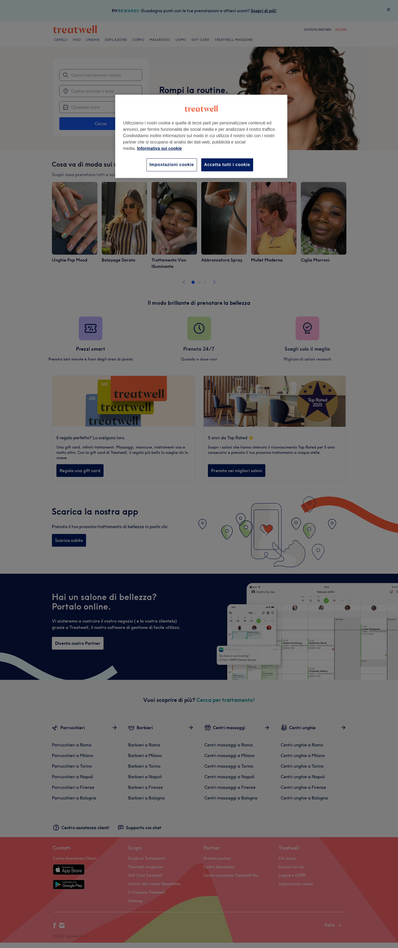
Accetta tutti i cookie (227, 164)
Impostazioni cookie (171, 164)
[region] (201, 136)
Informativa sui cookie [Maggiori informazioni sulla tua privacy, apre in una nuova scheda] (159, 148)
